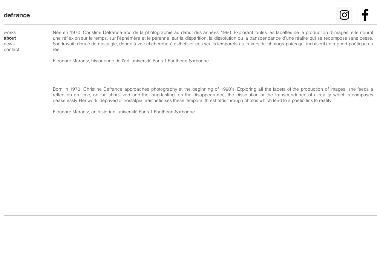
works (10, 32)
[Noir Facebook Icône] (365, 15)
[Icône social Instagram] (344, 15)
